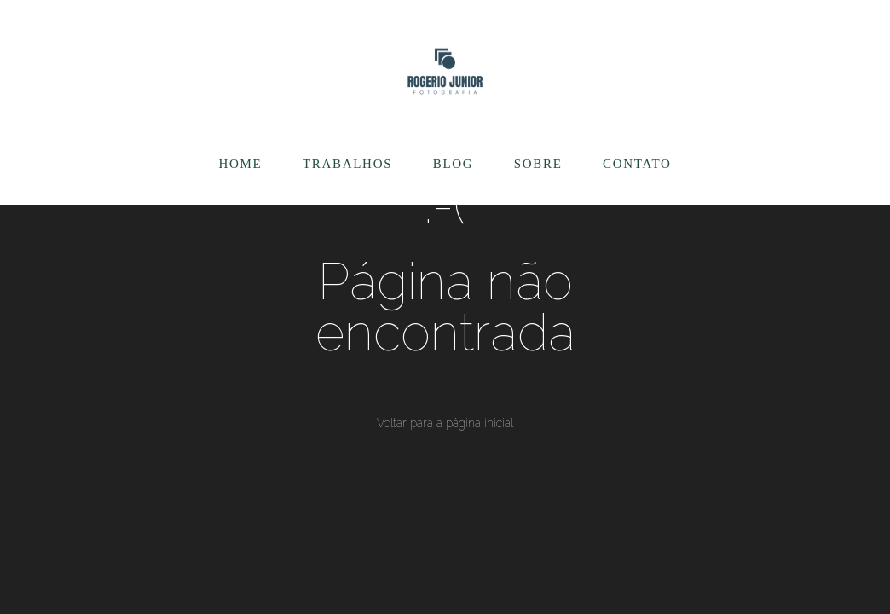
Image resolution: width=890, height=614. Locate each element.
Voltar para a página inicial (445, 423)
